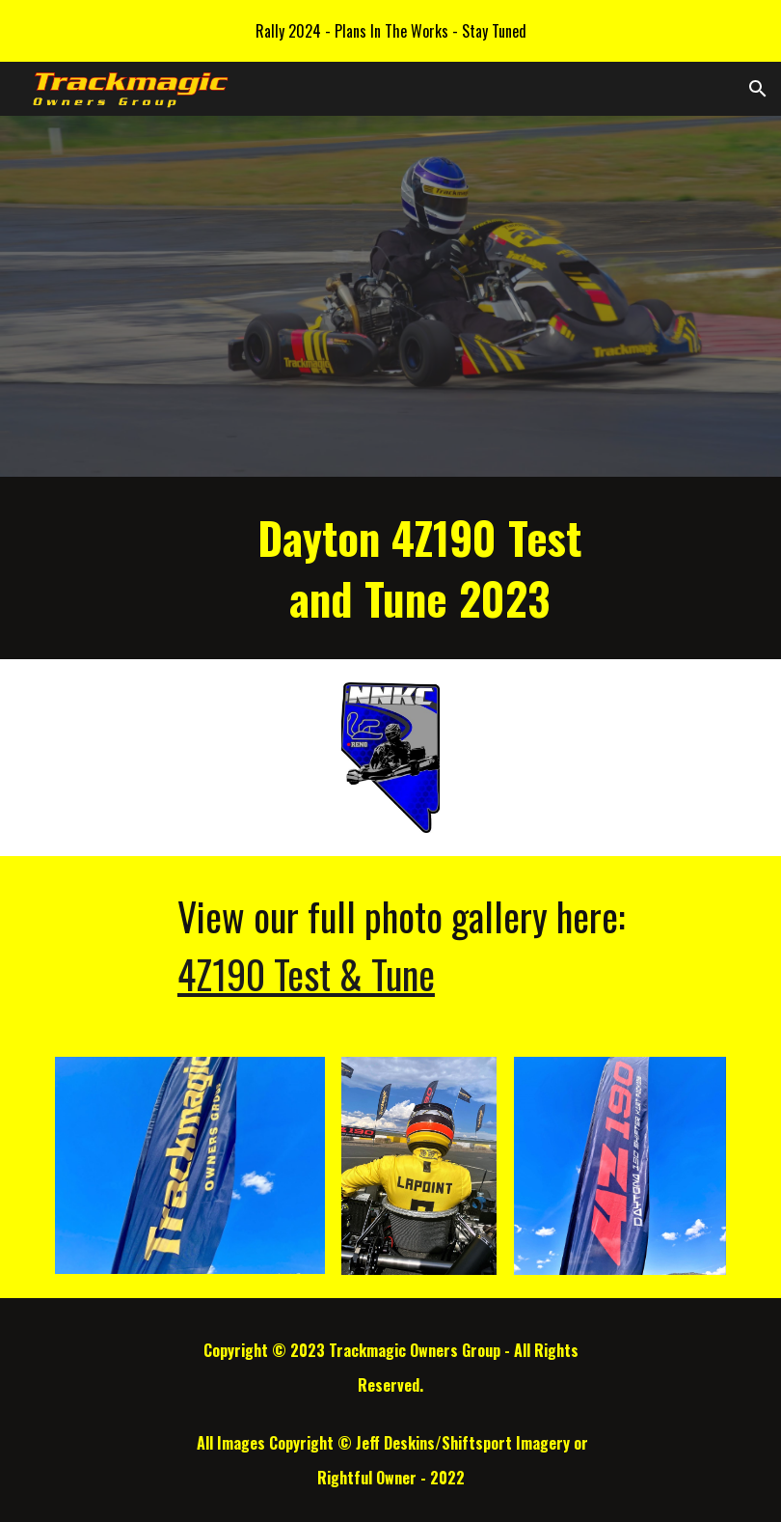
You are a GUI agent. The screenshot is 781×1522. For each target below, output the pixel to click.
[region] (390, 31)
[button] (758, 89)
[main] (419, 568)
